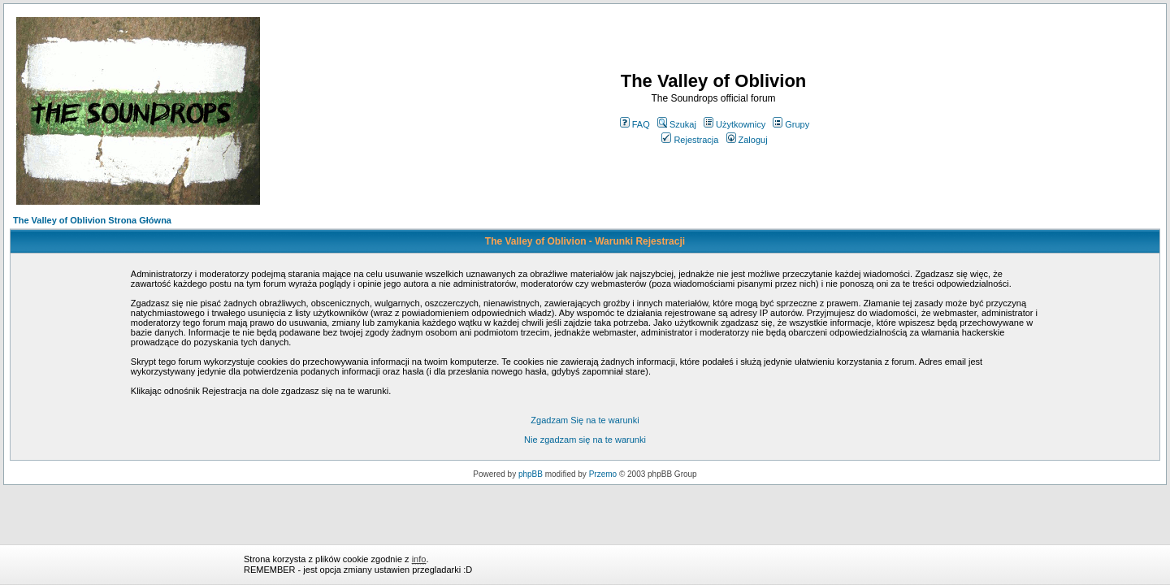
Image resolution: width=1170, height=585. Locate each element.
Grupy (791, 124)
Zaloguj (747, 140)
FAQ (635, 124)
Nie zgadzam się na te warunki (585, 439)
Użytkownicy (734, 124)
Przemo (603, 474)
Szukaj (676, 124)
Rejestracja (689, 140)
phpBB (530, 474)
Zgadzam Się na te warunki (585, 420)
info (419, 559)
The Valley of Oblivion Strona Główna (92, 220)
